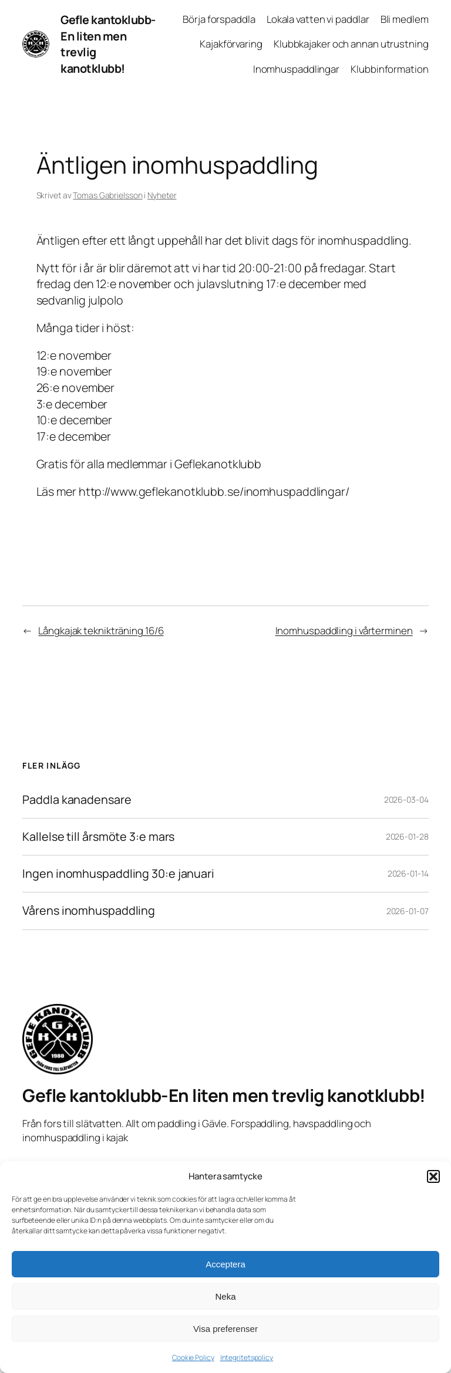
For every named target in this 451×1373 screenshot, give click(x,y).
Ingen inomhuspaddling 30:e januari (118, 873)
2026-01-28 (407, 836)
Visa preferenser (225, 1329)
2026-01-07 (407, 911)
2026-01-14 (408, 873)
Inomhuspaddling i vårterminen (344, 630)
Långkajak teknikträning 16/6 (100, 630)
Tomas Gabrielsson (107, 195)
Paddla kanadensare (76, 799)
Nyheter (161, 195)
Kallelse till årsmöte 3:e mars (98, 836)
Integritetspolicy (246, 1357)
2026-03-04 (406, 799)
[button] (433, 1176)
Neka (225, 1296)
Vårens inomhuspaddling (88, 910)
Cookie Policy (193, 1357)
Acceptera (225, 1264)
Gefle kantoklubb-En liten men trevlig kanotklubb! (224, 1095)
